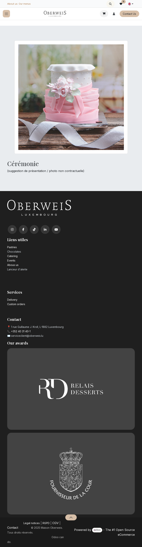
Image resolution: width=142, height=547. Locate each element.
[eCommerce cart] (104, 13)
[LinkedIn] (45, 229)
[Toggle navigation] (6, 14)
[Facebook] (23, 229)
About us (12, 3)
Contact (12, 527)
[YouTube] (56, 229)
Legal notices (31, 523)
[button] (110, 3)
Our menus (25, 3)
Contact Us (129, 13)
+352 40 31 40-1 (21, 331)
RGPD (46, 523)
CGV (55, 523)
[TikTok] (34, 229)
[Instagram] (12, 229)
